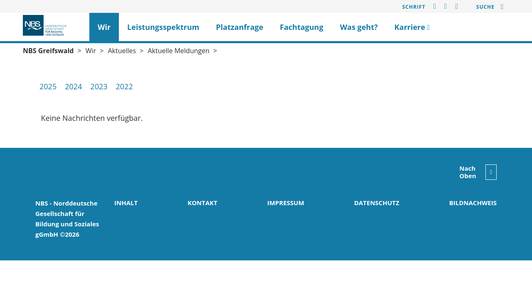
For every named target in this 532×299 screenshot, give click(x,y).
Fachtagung (301, 27)
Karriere (412, 27)
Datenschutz (376, 203)
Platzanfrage (240, 27)
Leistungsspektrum (163, 27)
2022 (124, 86)
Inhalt (126, 203)
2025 (48, 86)
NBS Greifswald (48, 50)
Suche (485, 6)
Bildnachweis (473, 203)
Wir (104, 27)
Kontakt (202, 203)
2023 (98, 86)
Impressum (285, 203)
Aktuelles (122, 50)
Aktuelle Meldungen (178, 50)
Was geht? (359, 27)
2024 (73, 86)
